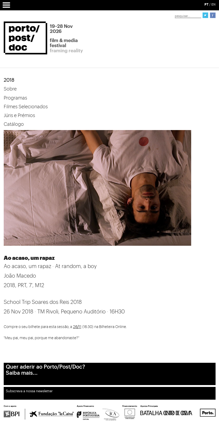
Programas (15, 98)
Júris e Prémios (19, 115)
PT (206, 4)
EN (213, 4)
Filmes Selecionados (26, 106)
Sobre (10, 89)
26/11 (77, 327)
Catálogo (14, 124)
